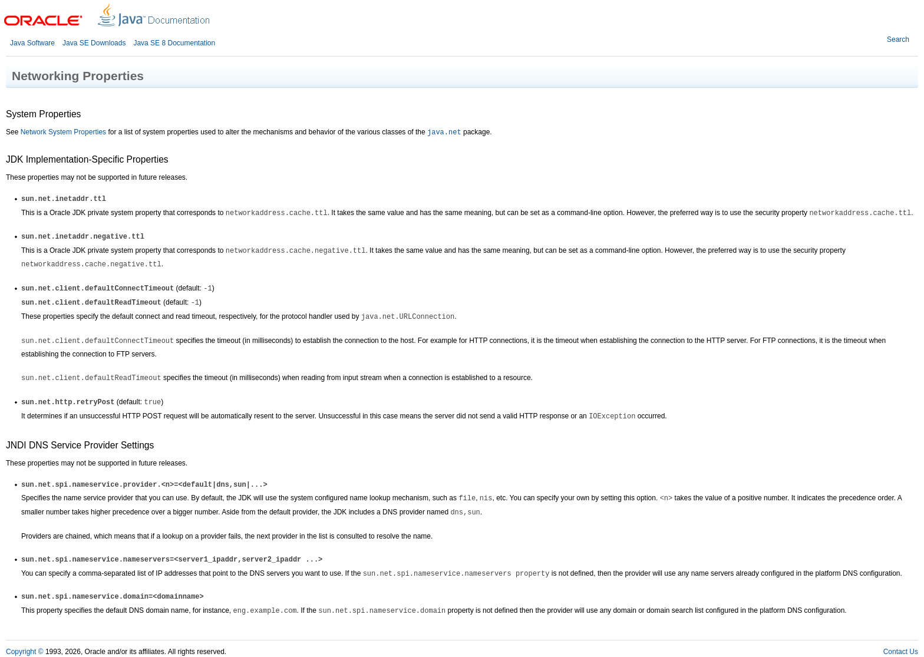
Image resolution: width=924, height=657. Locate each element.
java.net (444, 132)
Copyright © (25, 652)
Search (898, 39)
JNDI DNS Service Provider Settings (80, 445)
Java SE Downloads (94, 43)
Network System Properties (63, 132)
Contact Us (900, 652)
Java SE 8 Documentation (174, 43)
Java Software (32, 43)
